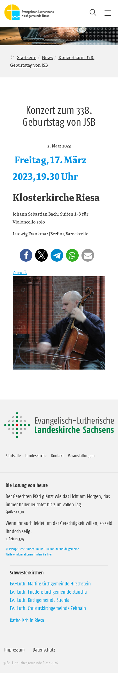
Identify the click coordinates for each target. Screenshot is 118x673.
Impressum (14, 650)
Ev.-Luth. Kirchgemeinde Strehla (39, 600)
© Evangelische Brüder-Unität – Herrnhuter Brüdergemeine (42, 549)
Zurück (20, 272)
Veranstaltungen (81, 455)
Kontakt (57, 455)
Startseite (26, 57)
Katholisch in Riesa (27, 620)
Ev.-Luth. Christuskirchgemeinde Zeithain (48, 608)
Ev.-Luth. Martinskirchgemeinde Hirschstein (50, 584)
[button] (26, 255)
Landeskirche (36, 455)
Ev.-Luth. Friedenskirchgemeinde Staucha (48, 592)
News (47, 57)
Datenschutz (44, 650)
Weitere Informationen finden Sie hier (29, 554)
